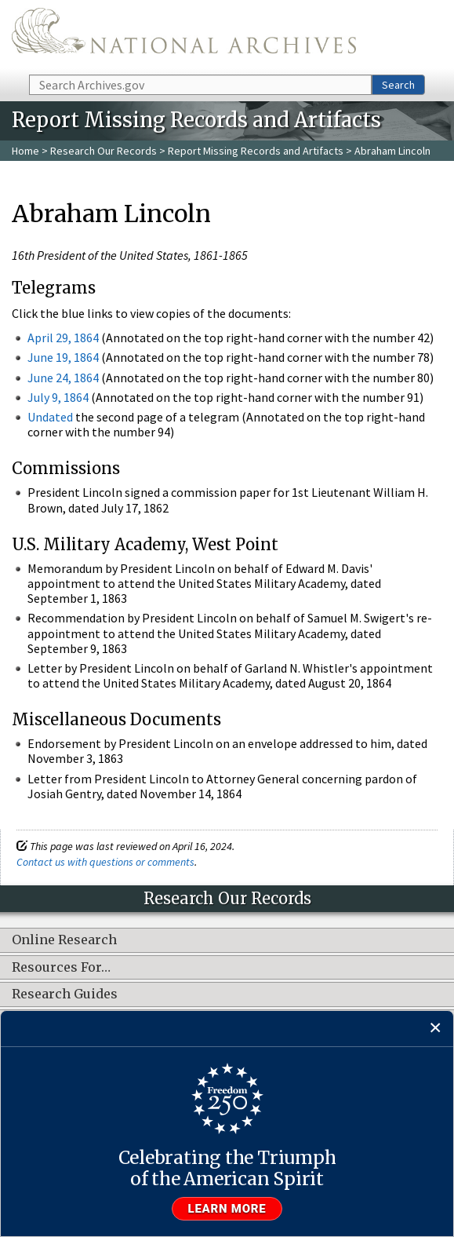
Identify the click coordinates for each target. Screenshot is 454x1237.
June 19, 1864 (63, 357)
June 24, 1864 (63, 377)
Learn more (227, 1209)
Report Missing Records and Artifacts (255, 151)
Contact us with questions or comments (105, 862)
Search (398, 85)
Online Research (64, 940)
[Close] (435, 1028)
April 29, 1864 (63, 337)
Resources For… (61, 968)
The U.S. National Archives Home (184, 36)
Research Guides (65, 994)
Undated (50, 417)
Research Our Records (103, 151)
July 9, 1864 (58, 397)
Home (25, 151)
